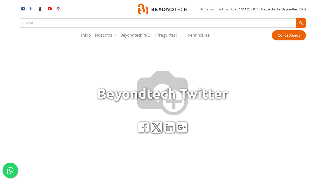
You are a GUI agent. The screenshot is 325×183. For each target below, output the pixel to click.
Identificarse (198, 35)
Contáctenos (286, 35)
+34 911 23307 (242, 9)
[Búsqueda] (298, 23)
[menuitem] (86, 35)
